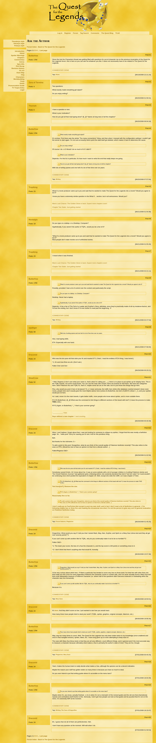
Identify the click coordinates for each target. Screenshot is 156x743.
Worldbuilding (19, 79)
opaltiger (33, 328)
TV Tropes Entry (18, 88)
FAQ (22, 75)
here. (57, 610)
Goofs (22, 83)
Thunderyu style (18, 41)
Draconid (33, 355)
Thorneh (32, 106)
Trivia (22, 81)
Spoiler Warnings (17, 55)
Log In (59, 33)
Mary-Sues (59, 599)
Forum (75, 33)
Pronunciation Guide (16, 85)
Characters (20, 77)
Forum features (61, 521)
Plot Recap (20, 66)
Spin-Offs (20, 64)
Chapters (20, 58)
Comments (95, 33)
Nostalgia (33, 220)
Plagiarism (69, 521)
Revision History (18, 68)
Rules (57, 74)
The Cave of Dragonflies (69, 710)
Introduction (19, 51)
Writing (58, 179)
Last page (43, 50)
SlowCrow (33, 378)
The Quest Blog (107, 33)
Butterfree (33, 56)
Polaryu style (19, 46)
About (22, 53)
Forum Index (32, 47)
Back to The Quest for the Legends (51, 47)
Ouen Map (20, 73)
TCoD (117, 33)
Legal (22, 90)
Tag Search (84, 33)
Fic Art (21, 70)
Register (67, 33)
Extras (21, 62)
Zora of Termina (36, 82)
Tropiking (33, 187)
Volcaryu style (19, 43)
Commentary (19, 60)
